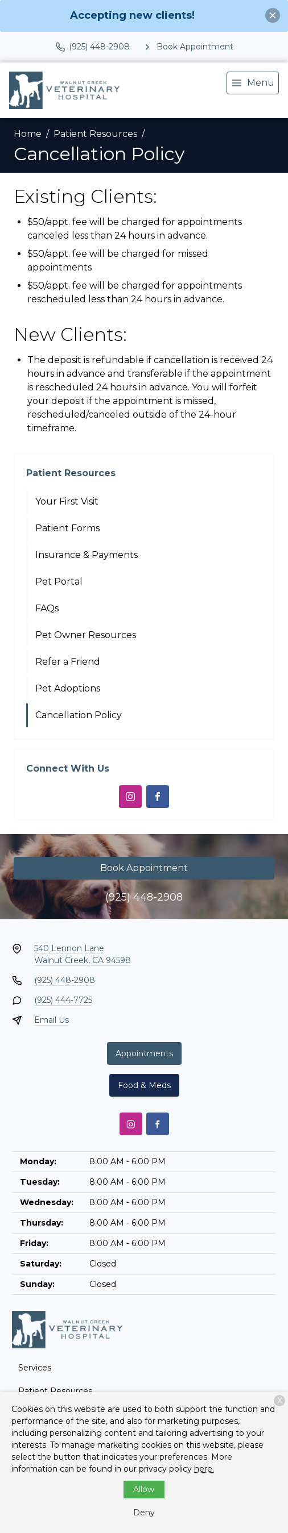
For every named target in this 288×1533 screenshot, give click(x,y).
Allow (143, 1489)
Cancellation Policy (78, 715)
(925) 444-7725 (63, 1000)
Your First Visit (66, 501)
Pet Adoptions (67, 688)
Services (34, 1368)
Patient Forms (67, 528)
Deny (144, 1512)
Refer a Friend (67, 661)
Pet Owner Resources (85, 635)
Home (28, 133)
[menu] (253, 83)
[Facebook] (157, 796)
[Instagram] (130, 796)
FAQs (47, 608)
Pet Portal (59, 581)
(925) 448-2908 (144, 897)
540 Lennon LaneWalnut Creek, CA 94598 (82, 954)
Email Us (51, 1020)
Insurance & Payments (86, 554)
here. (204, 1469)
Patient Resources (95, 133)
